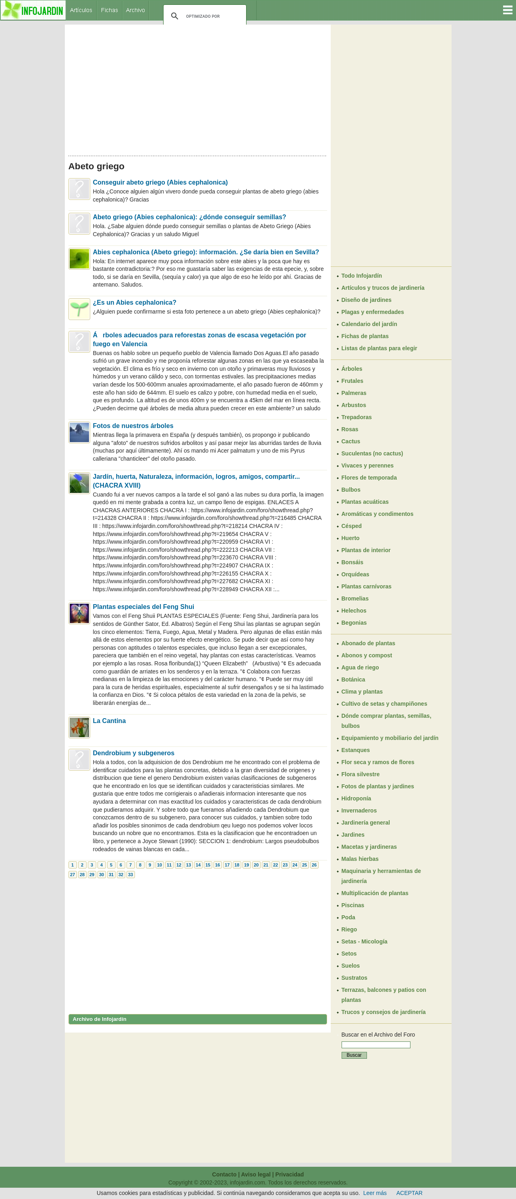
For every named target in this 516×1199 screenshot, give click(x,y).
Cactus (351, 441)
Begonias (354, 622)
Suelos (351, 965)
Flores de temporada (369, 477)
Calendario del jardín (369, 324)
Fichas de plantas (365, 336)
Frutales (352, 381)
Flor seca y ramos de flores (378, 762)
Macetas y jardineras (369, 847)
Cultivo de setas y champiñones (384, 703)
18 (236, 864)
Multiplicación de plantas (375, 893)
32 (120, 874)
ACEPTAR (409, 1193)
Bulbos (351, 489)
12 (178, 864)
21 (265, 864)
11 (169, 864)
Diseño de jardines (367, 300)
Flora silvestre (361, 774)
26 (314, 864)
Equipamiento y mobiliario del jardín (390, 738)
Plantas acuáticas (365, 502)
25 (304, 864)
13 (188, 864)
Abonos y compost (367, 655)
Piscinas (353, 905)
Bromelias (355, 598)
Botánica (353, 679)
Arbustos (354, 405)
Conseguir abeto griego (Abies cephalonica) (160, 182)
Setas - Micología (365, 941)
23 (285, 864)
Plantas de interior (366, 550)
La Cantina (109, 720)
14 (198, 864)
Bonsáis (352, 562)
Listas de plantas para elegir (379, 348)
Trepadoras (357, 417)
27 (72, 874)
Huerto (351, 538)
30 (101, 874)
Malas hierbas (360, 859)
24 (294, 864)
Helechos (354, 610)
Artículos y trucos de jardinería (383, 288)
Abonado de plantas (369, 643)
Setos (349, 953)
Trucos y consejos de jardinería (384, 1012)
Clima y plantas (362, 691)
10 (159, 864)
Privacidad (290, 1174)
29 (91, 874)
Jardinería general (366, 822)
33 (130, 874)
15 (207, 864)
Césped (352, 526)
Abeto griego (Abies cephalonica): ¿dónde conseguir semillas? (189, 217)
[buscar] (203, 16)
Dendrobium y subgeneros (134, 753)
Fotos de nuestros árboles (133, 425)
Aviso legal (255, 1174)
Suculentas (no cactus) (372, 453)
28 (82, 874)
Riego (349, 929)
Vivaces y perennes (368, 465)
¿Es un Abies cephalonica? (134, 302)
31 (111, 874)
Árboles (352, 369)
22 (275, 864)
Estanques (356, 750)
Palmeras (354, 393)
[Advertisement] (197, 87)
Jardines (353, 834)
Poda (348, 917)
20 (256, 864)
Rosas (350, 429)
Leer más (375, 1193)
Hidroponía (356, 798)
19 (246, 864)
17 (227, 864)
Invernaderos (359, 810)
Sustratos (355, 978)
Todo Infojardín (362, 275)
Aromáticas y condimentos (378, 514)
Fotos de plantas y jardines (378, 786)
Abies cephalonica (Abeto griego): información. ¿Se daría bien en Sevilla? (206, 252)
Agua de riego (360, 667)
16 (217, 864)
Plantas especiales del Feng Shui (144, 606)
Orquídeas (355, 574)
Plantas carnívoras (367, 586)
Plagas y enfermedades (373, 312)
